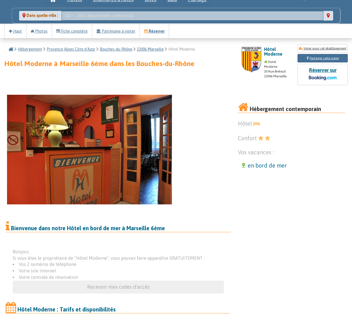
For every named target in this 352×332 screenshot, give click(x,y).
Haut (15, 31)
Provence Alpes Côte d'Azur (71, 49)
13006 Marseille (150, 49)
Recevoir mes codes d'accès (118, 287)
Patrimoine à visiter (115, 31)
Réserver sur (322, 74)
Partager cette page (324, 58)
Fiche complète (72, 31)
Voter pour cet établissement (322, 48)
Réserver (154, 31)
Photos (39, 31)
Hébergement (30, 49)
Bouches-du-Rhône (116, 49)
